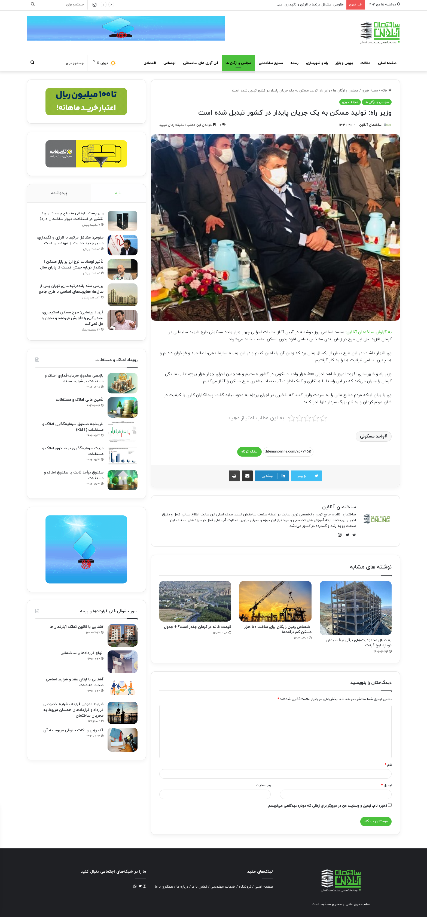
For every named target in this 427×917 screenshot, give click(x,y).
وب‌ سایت (263, 785)
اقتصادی (150, 63)
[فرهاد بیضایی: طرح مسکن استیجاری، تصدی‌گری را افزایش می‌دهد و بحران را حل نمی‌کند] (123, 320)
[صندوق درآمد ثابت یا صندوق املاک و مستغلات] (123, 480)
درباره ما (182, 886)
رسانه (294, 63)
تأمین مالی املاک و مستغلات (79, 399)
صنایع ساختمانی (271, 63)
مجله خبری (370, 90)
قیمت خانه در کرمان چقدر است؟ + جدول (197, 626)
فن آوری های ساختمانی (200, 63)
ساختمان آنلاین (370, 125)
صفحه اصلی (387, 63)
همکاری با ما (164, 886)
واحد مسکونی (372, 436)
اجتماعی (169, 63)
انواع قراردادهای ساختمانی (81, 653)
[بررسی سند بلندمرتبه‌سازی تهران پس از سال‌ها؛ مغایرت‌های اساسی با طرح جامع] (123, 294)
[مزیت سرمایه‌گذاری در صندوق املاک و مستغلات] (123, 456)
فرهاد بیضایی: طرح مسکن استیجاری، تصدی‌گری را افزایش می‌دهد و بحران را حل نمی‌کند (72, 318)
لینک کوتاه (249, 451)
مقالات (365, 63)
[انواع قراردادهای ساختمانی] (123, 661)
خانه (386, 90)
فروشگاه (245, 886)
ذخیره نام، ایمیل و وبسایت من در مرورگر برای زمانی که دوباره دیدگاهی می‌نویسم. (327, 805)
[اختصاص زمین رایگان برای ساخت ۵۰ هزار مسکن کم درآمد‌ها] (275, 601)
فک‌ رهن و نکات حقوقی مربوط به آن (73, 730)
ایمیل (386, 785)
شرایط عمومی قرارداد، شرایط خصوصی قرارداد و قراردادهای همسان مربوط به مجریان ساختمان (73, 710)
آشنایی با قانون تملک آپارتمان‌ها (76, 626)
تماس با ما (199, 886)
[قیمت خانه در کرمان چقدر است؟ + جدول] (195, 601)
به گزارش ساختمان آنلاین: (369, 332)
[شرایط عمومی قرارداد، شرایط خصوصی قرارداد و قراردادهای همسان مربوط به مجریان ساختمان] (123, 713)
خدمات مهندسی (223, 886)
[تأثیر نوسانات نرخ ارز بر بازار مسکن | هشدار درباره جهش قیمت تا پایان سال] (123, 269)
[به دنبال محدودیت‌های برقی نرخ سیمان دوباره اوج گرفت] (356, 608)
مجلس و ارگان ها (238, 63)
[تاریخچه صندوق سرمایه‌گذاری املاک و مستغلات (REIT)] (123, 431)
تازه (118, 193)
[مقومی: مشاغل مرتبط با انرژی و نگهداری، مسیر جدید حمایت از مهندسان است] (123, 245)
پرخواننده (59, 193)
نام (388, 765)
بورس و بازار (344, 63)
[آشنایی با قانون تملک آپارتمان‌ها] (123, 635)
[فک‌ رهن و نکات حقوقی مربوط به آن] (123, 740)
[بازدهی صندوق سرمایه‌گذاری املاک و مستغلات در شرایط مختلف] (123, 383)
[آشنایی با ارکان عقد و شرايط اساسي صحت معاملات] (123, 687)
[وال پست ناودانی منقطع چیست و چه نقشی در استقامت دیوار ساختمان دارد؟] (123, 221)
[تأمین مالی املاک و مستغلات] (123, 407)
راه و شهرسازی (317, 63)
